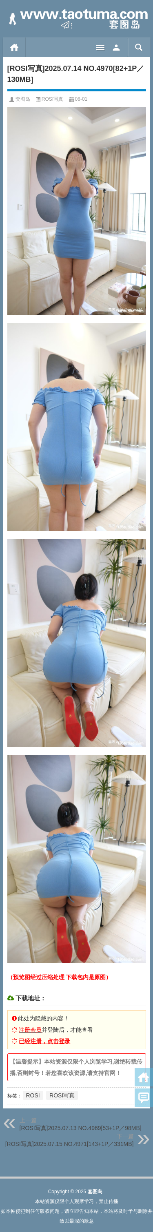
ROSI (33, 1095)
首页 (14, 47)
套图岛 (23, 99)
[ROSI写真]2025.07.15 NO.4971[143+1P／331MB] (69, 1144)
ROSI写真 (52, 99)
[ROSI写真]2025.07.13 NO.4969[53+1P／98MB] (81, 1128)
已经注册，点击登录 (44, 1041)
